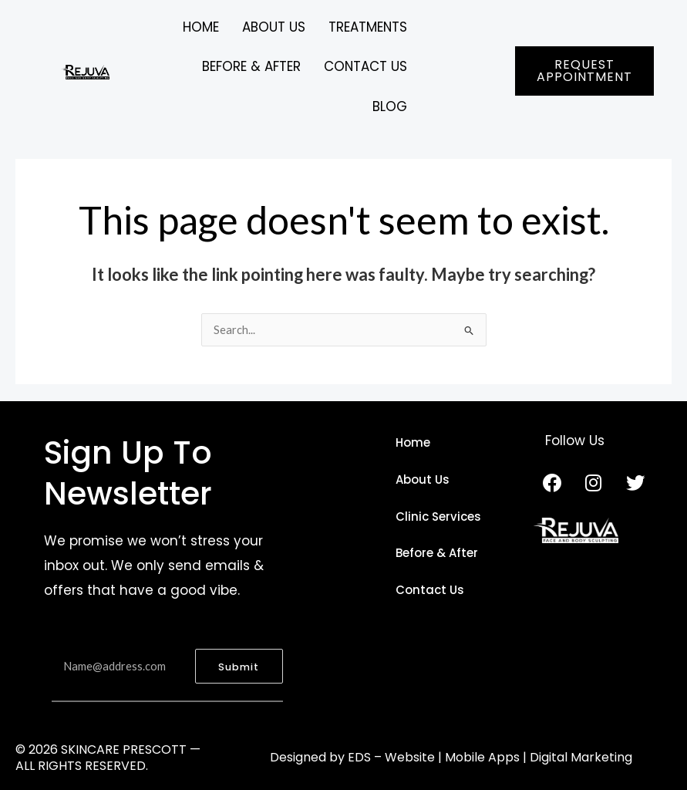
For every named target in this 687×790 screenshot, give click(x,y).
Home (200, 27)
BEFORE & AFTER (250, 67)
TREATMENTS (367, 27)
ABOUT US (273, 27)
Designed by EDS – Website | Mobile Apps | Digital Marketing (451, 758)
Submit (238, 667)
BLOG (389, 106)
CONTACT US (365, 67)
